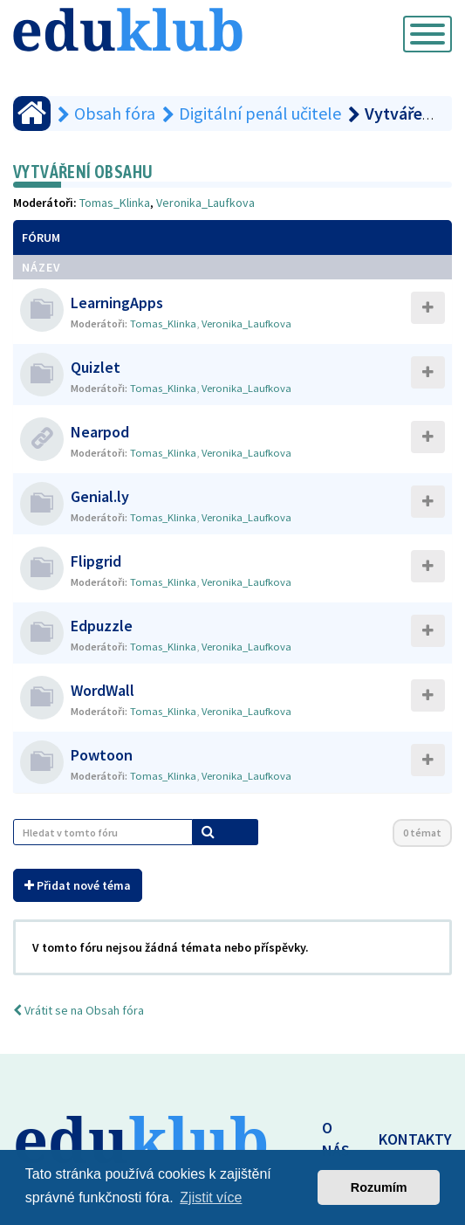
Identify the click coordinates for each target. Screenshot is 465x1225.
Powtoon (102, 755)
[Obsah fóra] (32, 113)
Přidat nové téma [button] (77, 885)
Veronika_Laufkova (205, 202)
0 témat (422, 832)
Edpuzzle (102, 626)
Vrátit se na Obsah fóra (78, 1010)
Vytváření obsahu (83, 172)
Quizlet (95, 367)
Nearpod (100, 432)
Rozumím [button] (379, 1187)
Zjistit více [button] (211, 1197)
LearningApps (117, 302)
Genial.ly (100, 496)
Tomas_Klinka (114, 202)
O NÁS (336, 1139)
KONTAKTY (415, 1139)
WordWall (102, 690)
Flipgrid (96, 561)
